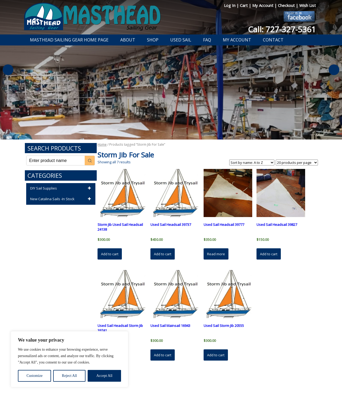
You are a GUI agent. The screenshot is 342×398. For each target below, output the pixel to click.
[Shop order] (251, 162)
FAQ (207, 40)
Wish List (307, 5)
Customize (34, 376)
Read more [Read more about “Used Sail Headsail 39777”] (216, 254)
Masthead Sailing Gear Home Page (69, 40)
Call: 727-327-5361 (282, 29)
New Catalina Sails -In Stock (61, 199)
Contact (273, 40)
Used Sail (180, 40)
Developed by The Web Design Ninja (171, 386)
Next (334, 69)
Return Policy (165, 380)
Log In (230, 5)
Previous (8, 69)
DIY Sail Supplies (61, 188)
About (127, 40)
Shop (152, 40)
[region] (69, 359)
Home (102, 144)
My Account (263, 5)
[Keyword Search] (55, 160)
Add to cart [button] (109, 254)
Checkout (287, 5)
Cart (244, 5)
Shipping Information (196, 380)
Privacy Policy (140, 380)
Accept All (104, 376)
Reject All (69, 376)
